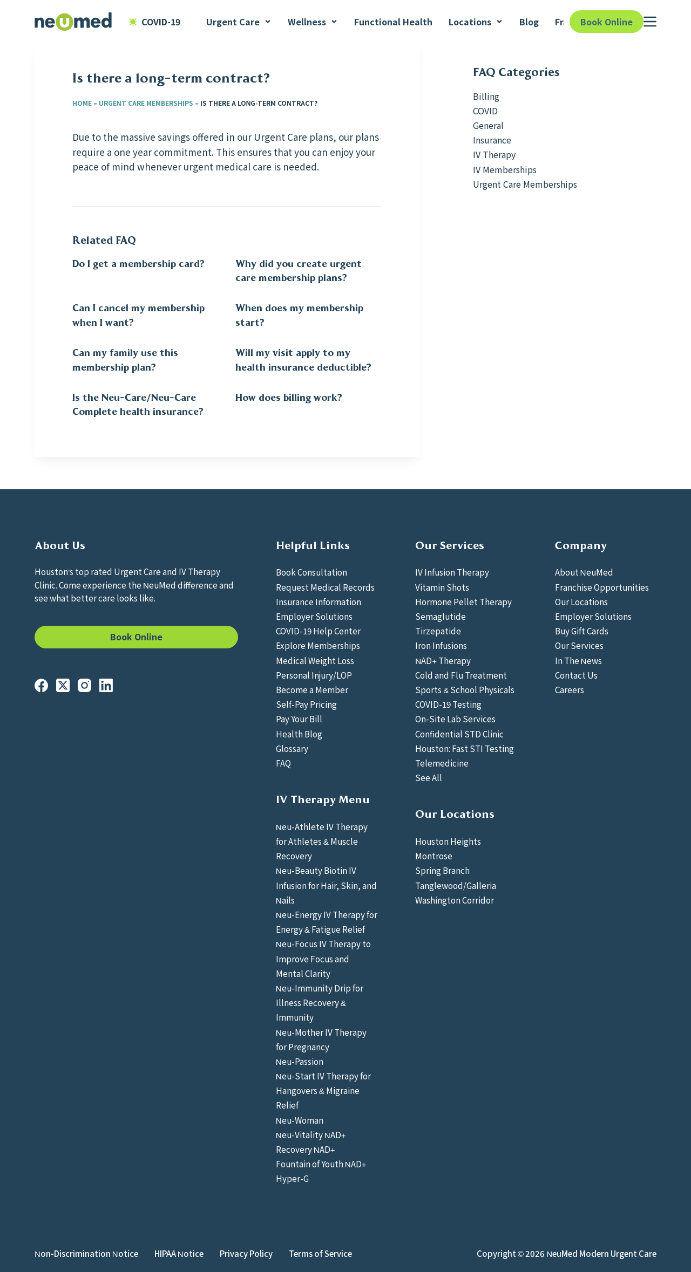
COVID (485, 110)
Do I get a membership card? (138, 264)
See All (428, 777)
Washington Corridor (454, 900)
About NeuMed (584, 572)
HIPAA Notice (179, 1253)
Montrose (433, 855)
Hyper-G (292, 1178)
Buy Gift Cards (581, 631)
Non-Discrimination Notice (86, 1253)
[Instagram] (84, 685)
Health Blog (299, 734)
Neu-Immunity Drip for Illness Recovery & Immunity (319, 1002)
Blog (529, 21)
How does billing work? (288, 398)
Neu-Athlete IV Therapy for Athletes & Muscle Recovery (322, 840)
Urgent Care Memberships (146, 102)
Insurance (492, 139)
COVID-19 (154, 21)
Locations (476, 21)
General (488, 125)
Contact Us (576, 675)
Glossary (292, 748)
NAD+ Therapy (443, 660)
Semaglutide (440, 616)
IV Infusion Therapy (452, 572)
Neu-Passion (299, 1061)
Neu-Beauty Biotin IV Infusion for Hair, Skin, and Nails (326, 884)
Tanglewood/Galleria (455, 885)
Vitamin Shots (442, 587)
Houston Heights (448, 841)
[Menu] (649, 21)
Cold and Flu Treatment (461, 675)
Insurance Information (318, 601)
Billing (486, 96)
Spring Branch (442, 870)
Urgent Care (239, 21)
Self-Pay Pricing (306, 704)
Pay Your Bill (299, 718)
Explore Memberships (318, 645)
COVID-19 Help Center (318, 631)
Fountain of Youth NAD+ (321, 1164)
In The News (578, 660)
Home (82, 102)
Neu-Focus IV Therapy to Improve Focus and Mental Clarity (323, 958)
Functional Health (393, 21)
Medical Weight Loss (315, 660)
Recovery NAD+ (305, 1149)
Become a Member (312, 689)
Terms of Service (320, 1253)
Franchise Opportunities (602, 587)
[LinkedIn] (106, 685)
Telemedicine (442, 763)
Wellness (313, 21)
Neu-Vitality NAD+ (311, 1134)
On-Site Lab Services (455, 718)
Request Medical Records (325, 587)
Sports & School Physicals (464, 689)
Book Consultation (311, 572)
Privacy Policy (246, 1253)
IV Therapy (494, 154)
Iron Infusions (441, 645)
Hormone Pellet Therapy (463, 601)
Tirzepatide (438, 631)
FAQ (283, 763)
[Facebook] (41, 685)
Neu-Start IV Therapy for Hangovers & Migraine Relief (323, 1090)
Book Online (606, 21)
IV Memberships (505, 169)
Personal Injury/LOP (314, 675)
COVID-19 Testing (448, 704)
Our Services (579, 645)
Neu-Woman (299, 1120)
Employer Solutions (314, 616)
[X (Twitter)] (63, 685)
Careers (569, 689)
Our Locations (581, 601)
